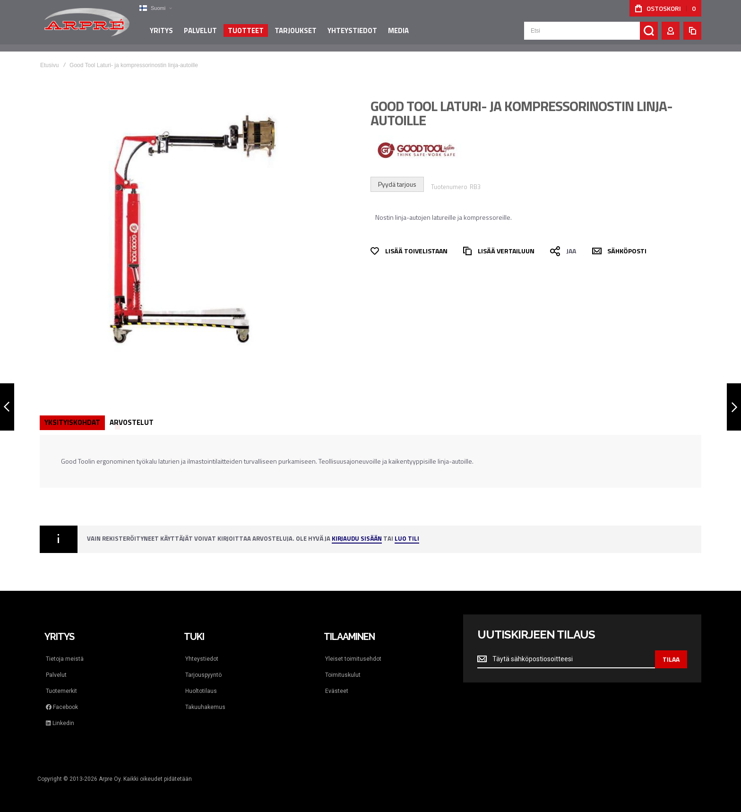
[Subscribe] (671, 659)
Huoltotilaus (201, 691)
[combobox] (591, 34)
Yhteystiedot (201, 659)
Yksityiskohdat (72, 422)
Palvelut (56, 675)
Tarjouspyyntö (203, 675)
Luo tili (407, 539)
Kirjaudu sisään (357, 539)
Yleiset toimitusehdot (353, 659)
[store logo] (86, 25)
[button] (155, 8)
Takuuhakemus (205, 707)
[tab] (72, 422)
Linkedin (60, 723)
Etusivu (49, 65)
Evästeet (336, 691)
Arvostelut (132, 422)
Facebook (62, 707)
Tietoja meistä (65, 659)
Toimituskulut (343, 675)
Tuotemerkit (61, 691)
